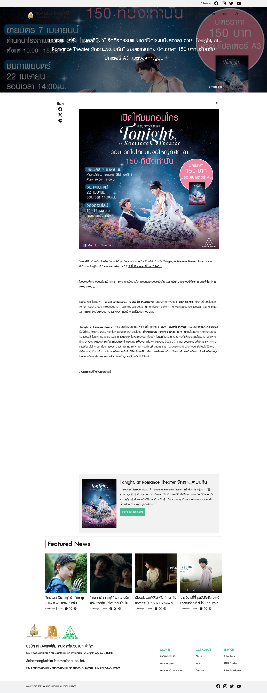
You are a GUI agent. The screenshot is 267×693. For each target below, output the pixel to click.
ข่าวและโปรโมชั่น (168, 656)
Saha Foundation (232, 671)
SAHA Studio (230, 663)
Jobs (224, 14)
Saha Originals (153, 14)
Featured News (181, 14)
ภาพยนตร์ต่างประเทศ (171, 671)
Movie (131, 14)
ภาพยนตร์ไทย (167, 663)
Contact (200, 671)
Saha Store (207, 14)
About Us (200, 656)
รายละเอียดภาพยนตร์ (133, 512)
